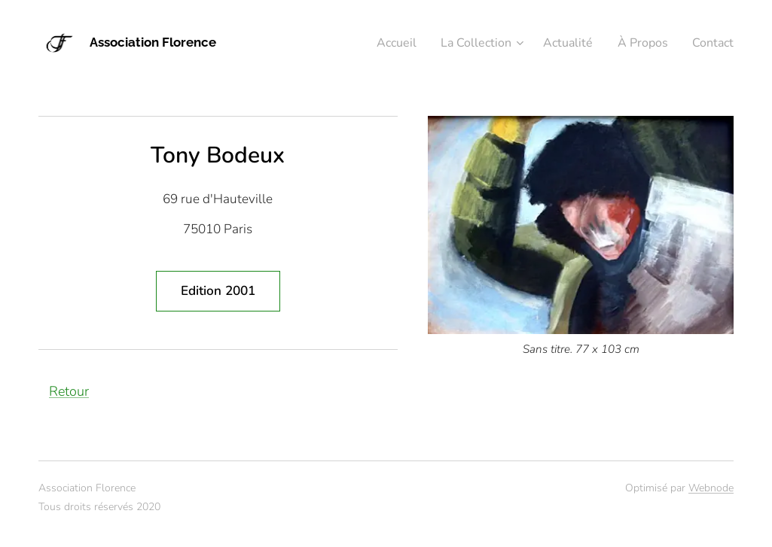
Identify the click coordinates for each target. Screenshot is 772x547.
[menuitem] (377, 43)
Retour (69, 391)
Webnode (711, 488)
